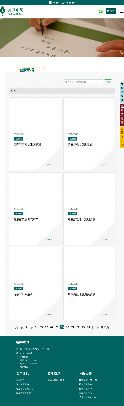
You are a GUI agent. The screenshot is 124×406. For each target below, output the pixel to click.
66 (46, 327)
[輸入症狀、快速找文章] (83, 81)
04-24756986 (26, 353)
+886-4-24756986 (62, 2)
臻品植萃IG (85, 393)
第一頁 (20, 327)
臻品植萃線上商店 (56, 380)
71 (72, 327)
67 (51, 327)
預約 (110, 11)
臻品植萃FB (86, 389)
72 (77, 327)
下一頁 (95, 327)
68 (56, 327)
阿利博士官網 (22, 384)
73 (83, 327)
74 (88, 327)
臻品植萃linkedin (88, 397)
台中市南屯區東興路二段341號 (34, 349)
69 (62, 327)
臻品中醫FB (86, 384)
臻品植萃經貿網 (23, 393)
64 (35, 327)
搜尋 (108, 82)
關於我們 (20, 380)
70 (67, 327)
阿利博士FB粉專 (88, 380)
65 (41, 327)
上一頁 (29, 327)
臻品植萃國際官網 (24, 389)
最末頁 (104, 327)
